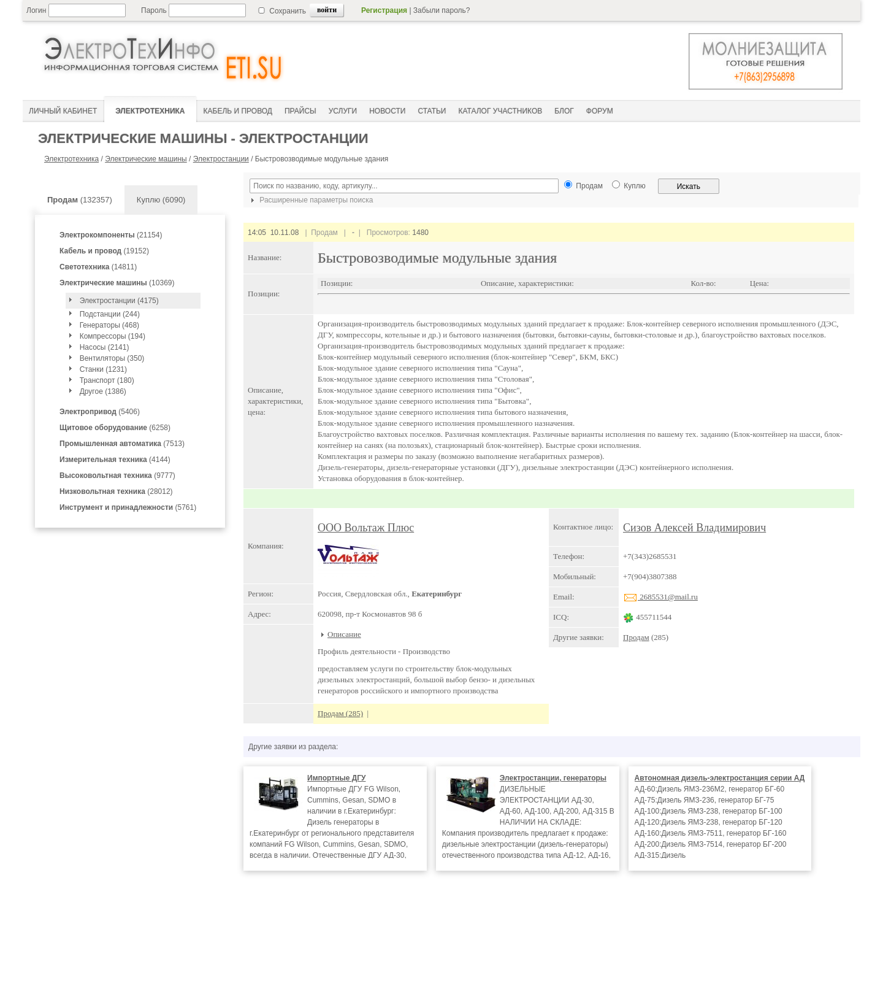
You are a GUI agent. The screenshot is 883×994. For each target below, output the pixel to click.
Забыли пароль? (441, 10)
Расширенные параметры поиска (310, 200)
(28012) (116, 491)
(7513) (122, 443)
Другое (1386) (103, 391)
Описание (344, 634)
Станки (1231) (103, 369)
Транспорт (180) (107, 380)
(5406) (99, 411)
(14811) (98, 267)
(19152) (104, 251)
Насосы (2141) (104, 347)
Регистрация (384, 10)
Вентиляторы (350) (112, 358)
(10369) (116, 283)
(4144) (114, 459)
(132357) (79, 199)
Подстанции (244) (110, 314)
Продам (636, 637)
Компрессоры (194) (112, 336)
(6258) (114, 427)
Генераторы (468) (109, 325)
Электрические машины (146, 159)
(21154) (110, 235)
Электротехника (71, 159)
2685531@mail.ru (660, 596)
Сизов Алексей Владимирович (694, 528)
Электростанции (221, 159)
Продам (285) (340, 713)
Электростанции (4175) (119, 300)
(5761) (127, 507)
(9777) (117, 475)
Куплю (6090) (161, 199)
